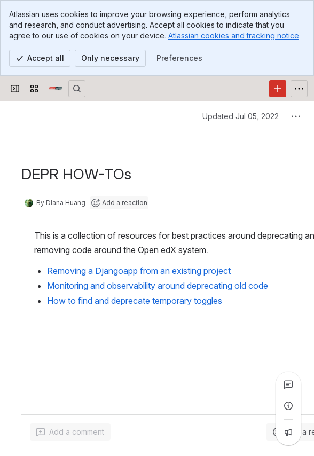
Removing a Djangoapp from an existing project (139, 270)
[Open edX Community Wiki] (55, 88)
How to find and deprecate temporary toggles (134, 300)
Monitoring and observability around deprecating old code (157, 285)
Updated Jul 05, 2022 (240, 116)
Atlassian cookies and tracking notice (233, 35)
